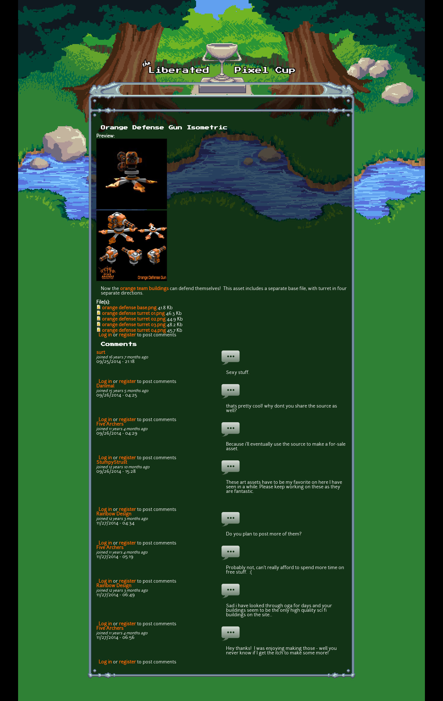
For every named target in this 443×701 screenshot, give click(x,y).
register (127, 335)
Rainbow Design (113, 514)
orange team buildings (144, 289)
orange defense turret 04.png (134, 330)
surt (100, 352)
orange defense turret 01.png (133, 314)
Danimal (105, 386)
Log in (105, 335)
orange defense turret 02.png (134, 319)
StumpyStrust (111, 462)
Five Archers (109, 424)
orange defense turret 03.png (134, 325)
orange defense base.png (129, 308)
